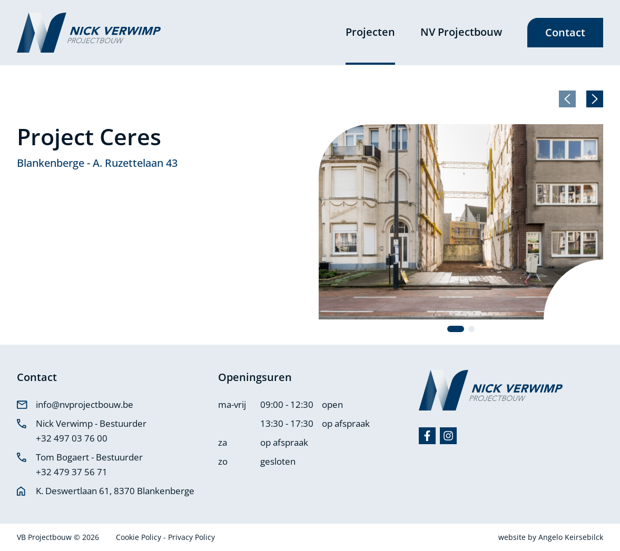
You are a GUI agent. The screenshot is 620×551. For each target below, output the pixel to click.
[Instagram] (448, 435)
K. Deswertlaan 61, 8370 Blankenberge (115, 491)
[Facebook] (427, 435)
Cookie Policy (139, 537)
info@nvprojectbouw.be (84, 404)
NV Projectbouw (461, 32)
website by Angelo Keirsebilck (550, 537)
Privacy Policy (191, 537)
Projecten (370, 32)
